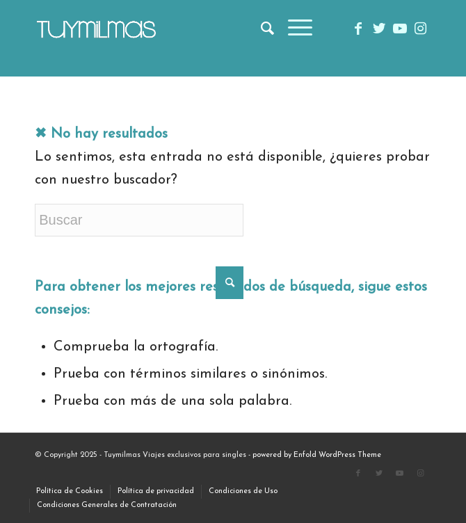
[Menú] (293, 28)
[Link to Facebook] (358, 29)
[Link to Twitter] (379, 29)
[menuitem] (260, 28)
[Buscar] (260, 28)
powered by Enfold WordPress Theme (316, 455)
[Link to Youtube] (399, 29)
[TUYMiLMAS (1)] (193, 28)
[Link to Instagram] (420, 29)
